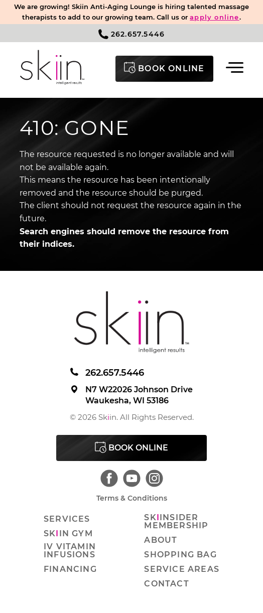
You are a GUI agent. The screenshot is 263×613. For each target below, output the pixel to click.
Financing (70, 569)
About (160, 540)
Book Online (131, 447)
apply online (214, 17)
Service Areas (181, 569)
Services (67, 519)
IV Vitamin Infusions (70, 551)
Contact (166, 584)
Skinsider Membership (176, 522)
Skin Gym (68, 534)
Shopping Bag (180, 555)
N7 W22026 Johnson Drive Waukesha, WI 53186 (131, 395)
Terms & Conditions (131, 498)
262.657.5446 (131, 34)
